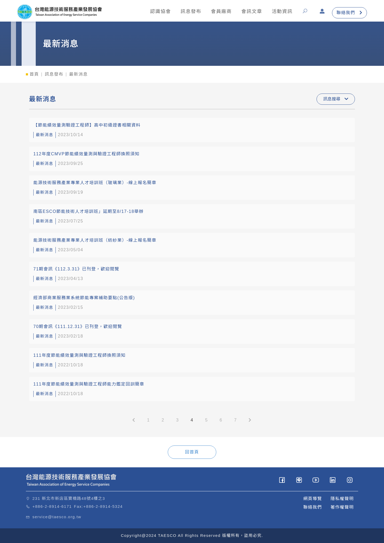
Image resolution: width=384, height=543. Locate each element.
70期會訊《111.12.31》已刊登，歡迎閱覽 (77, 326)
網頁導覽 (312, 498)
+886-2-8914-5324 (103, 506)
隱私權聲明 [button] (342, 498)
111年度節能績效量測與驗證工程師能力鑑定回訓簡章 (88, 384)
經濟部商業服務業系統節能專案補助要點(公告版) (84, 297)
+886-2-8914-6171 (52, 506)
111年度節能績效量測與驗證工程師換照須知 (79, 355)
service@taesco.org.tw (57, 516)
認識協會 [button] (160, 11)
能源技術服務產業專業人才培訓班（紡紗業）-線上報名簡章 (95, 240)
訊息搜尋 (335, 99)
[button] (306, 13)
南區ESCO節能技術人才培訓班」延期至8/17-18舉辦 (88, 211)
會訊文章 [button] (251, 11)
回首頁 (192, 452)
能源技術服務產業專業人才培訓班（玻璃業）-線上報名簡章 (95, 182)
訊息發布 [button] (190, 11)
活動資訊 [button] (281, 11)
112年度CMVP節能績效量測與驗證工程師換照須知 (86, 154)
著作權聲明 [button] (342, 507)
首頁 (34, 74)
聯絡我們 (349, 13)
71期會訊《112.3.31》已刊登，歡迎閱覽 (76, 269)
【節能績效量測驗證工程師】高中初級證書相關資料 (87, 125)
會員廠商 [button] (221, 11)
